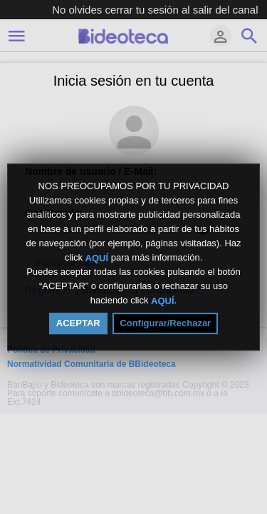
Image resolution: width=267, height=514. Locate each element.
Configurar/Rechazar (165, 323)
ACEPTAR (78, 323)
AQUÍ (97, 257)
